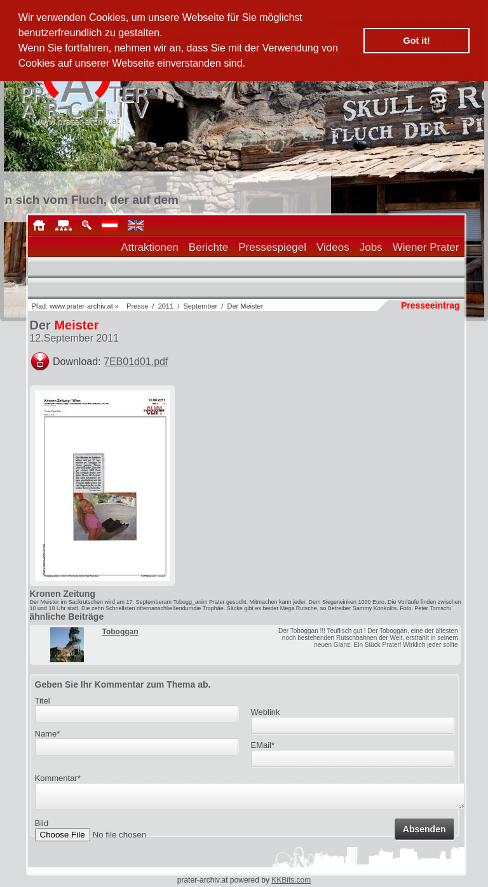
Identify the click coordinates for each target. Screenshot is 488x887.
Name (47, 733)
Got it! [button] (416, 41)
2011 (165, 306)
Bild (42, 827)
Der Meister (245, 306)
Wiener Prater (426, 247)
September (200, 306)
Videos (332, 247)
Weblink (265, 712)
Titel (42, 700)
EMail (263, 745)
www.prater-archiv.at (81, 306)
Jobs (371, 247)
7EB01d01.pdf (136, 361)
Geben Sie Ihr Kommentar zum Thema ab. (123, 684)
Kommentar (58, 778)
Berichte (208, 247)
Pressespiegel (272, 247)
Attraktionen (150, 247)
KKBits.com (291, 880)
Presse (137, 306)
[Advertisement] (369, 464)
